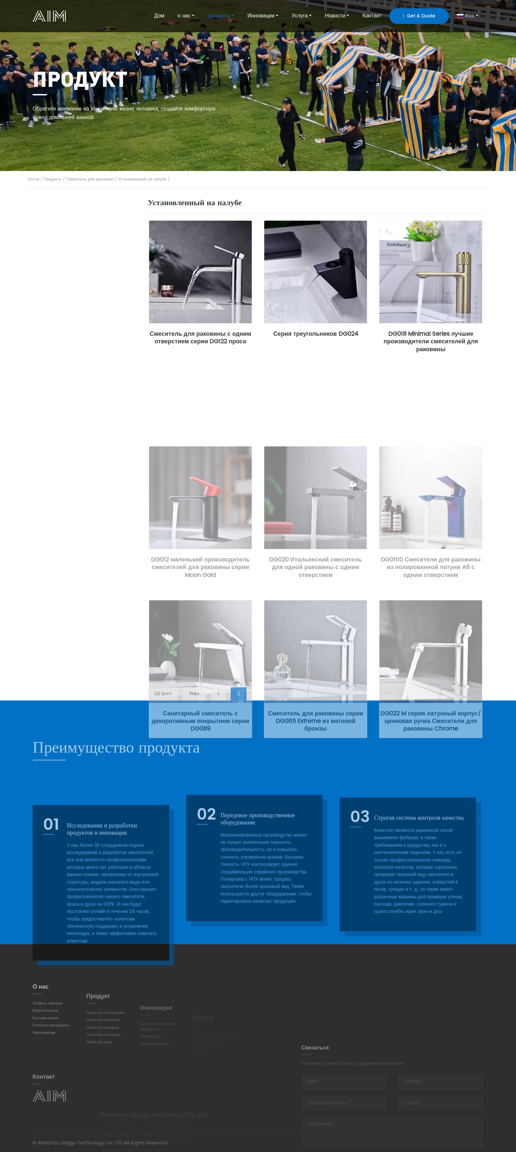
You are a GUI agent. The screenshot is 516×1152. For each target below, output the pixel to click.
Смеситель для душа (66, 356)
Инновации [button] (260, 16)
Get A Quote (419, 16)
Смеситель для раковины (89, 179)
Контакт (371, 16)
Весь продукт (58, 207)
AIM (50, 16)
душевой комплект (64, 431)
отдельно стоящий (64, 413)
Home (33, 179)
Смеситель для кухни (67, 301)
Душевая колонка (63, 450)
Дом (159, 16)
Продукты (53, 179)
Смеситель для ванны (67, 376)
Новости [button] (335, 16)
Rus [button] (465, 16)
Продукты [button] (219, 16)
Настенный (56, 264)
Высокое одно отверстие (71, 282)
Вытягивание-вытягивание (73, 338)
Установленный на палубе (142, 179)
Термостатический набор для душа (82, 486)
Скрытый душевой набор (71, 468)
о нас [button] (184, 16)
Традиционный (60, 319)
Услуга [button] (300, 16)
